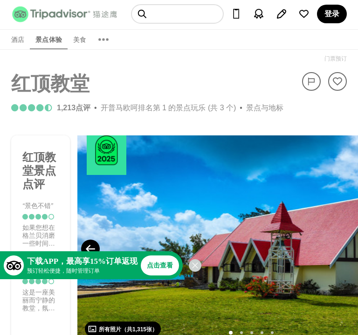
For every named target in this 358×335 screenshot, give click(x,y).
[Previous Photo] (90, 249)
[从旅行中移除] (337, 81)
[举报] (311, 81)
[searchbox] (177, 14)
